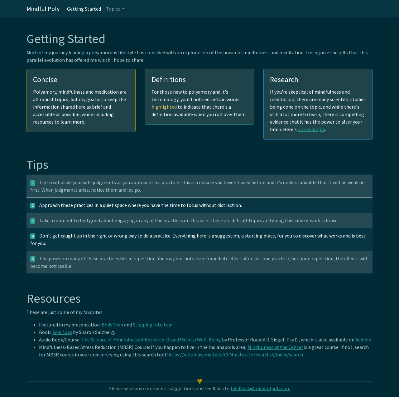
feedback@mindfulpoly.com (261, 388)
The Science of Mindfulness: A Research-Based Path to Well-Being (151, 339)
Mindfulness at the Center (275, 347)
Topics (113, 9)
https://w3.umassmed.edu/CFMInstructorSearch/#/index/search (235, 354)
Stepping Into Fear (153, 324)
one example (311, 129)
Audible (363, 339)
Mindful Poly (43, 8)
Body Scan (112, 324)
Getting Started (84, 9)
